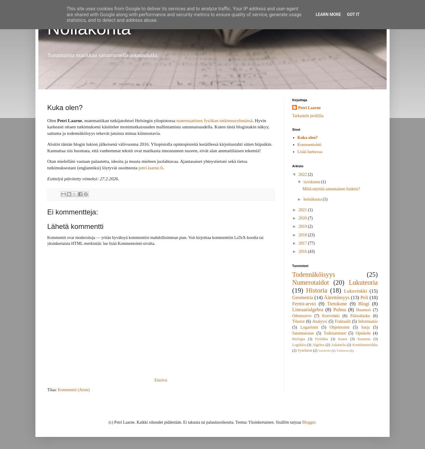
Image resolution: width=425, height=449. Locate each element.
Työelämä (305, 350)
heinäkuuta (313, 199)
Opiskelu (363, 333)
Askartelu (338, 345)
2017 (303, 243)
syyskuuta (312, 182)
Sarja (365, 327)
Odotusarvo (301, 316)
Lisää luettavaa (310, 152)
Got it (353, 14)
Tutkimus (342, 350)
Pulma (339, 309)
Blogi (363, 304)
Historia (316, 290)
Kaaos (342, 339)
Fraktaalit (343, 321)
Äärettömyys (337, 297)
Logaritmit (309, 327)
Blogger (308, 422)
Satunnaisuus (303, 333)
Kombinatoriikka (365, 345)
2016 (303, 251)
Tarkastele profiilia (307, 116)
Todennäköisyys (313, 274)
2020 (303, 218)
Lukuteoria (363, 282)
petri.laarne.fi (150, 167)
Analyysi (319, 321)
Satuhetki (324, 350)
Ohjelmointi (340, 327)
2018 (303, 235)
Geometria (302, 297)
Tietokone (337, 304)
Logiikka (298, 345)
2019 (303, 226)
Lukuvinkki (355, 291)
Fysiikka (321, 339)
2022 (303, 174)
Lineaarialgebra (307, 309)
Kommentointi (310, 144)
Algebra (318, 345)
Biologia (298, 339)
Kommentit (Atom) (74, 390)
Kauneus (363, 339)
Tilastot (298, 321)
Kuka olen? (308, 137)
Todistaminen (334, 333)
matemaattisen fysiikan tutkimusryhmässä (214, 120)
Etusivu (161, 380)
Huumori (363, 310)
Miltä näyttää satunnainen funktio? (331, 189)
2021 (303, 210)
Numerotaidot (310, 282)
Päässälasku (360, 316)
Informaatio (368, 321)
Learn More (328, 14)
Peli (364, 297)
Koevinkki (331, 316)
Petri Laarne (309, 108)
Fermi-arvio (304, 304)
